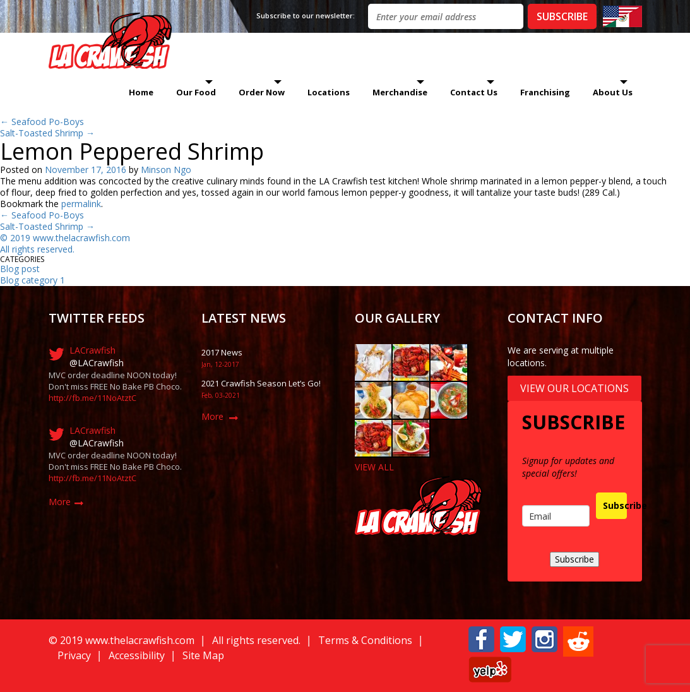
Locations (328, 92)
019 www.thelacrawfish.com (72, 238)
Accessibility (137, 655)
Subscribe (615, 505)
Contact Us (473, 92)
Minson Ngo (166, 170)
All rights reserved (36, 249)
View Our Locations (574, 388)
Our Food (196, 92)
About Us (613, 92)
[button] (481, 638)
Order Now (262, 92)
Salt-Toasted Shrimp (47, 133)
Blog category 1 (32, 280)
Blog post (20, 269)
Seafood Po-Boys (42, 122)
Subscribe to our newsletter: (305, 15)
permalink (81, 204)
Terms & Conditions (365, 640)
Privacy (74, 655)
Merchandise (399, 92)
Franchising (545, 92)
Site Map (203, 655)
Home (141, 92)
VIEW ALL (374, 467)
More (60, 502)
